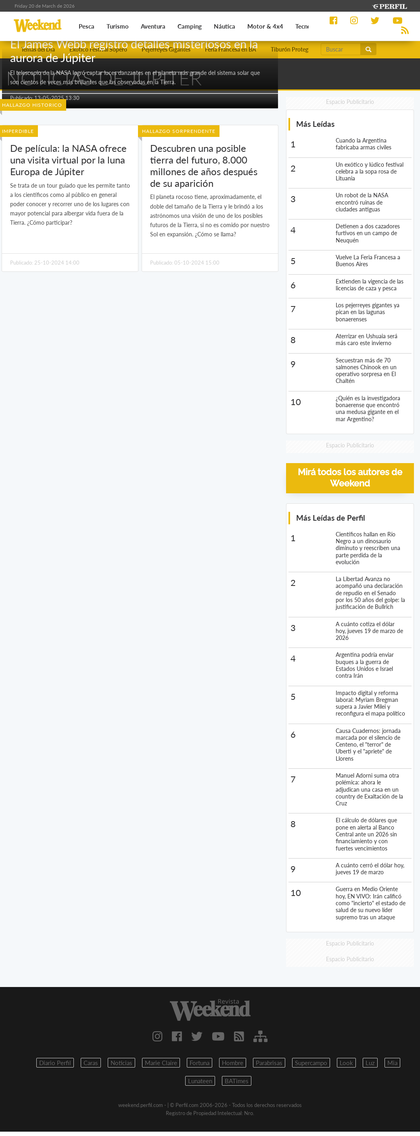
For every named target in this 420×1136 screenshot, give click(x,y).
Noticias (121, 1062)
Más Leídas (315, 123)
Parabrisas (269, 1062)
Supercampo (311, 1062)
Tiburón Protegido (293, 49)
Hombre (232, 1062)
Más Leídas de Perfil (330, 517)
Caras (91, 1062)
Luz (370, 1062)
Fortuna (199, 1062)
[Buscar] (341, 49)
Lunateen (200, 1080)
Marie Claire (161, 1062)
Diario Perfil (55, 1062)
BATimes (237, 1080)
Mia (392, 1062)
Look (346, 1062)
